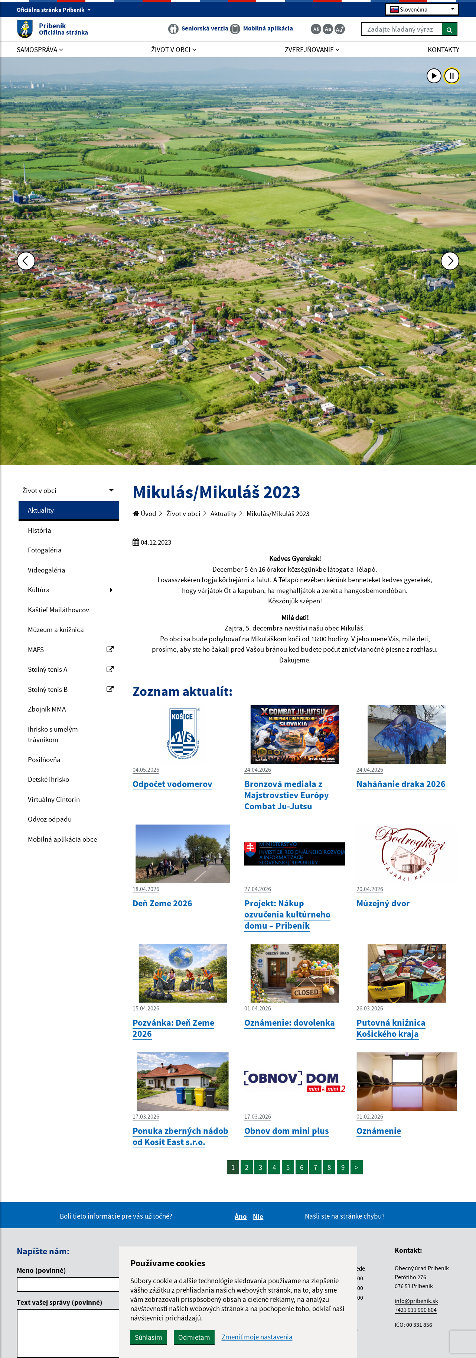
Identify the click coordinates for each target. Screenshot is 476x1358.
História (39, 530)
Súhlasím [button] (148, 1337)
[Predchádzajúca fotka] (26, 261)
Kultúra (39, 589)
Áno (242, 1216)
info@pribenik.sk (416, 1300)
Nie (259, 1216)
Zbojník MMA (47, 708)
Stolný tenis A (71, 669)
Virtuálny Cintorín (54, 799)
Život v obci (39, 490)
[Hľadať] (449, 29)
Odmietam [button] (194, 1337)
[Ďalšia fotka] (450, 261)
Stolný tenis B (71, 689)
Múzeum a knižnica (56, 629)
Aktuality (41, 510)
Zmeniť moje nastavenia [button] (257, 1337)
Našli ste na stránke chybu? (345, 1216)
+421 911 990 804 (416, 1309)
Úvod (144, 513)
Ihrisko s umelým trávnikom (53, 734)
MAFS (71, 649)
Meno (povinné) (41, 1270)
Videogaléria (46, 569)
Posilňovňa (44, 759)
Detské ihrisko (48, 779)
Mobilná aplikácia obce (62, 839)
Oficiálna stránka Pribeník (54, 9)
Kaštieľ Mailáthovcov (58, 609)
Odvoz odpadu (50, 819)
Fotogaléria (45, 549)
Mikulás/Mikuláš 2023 (278, 513)
